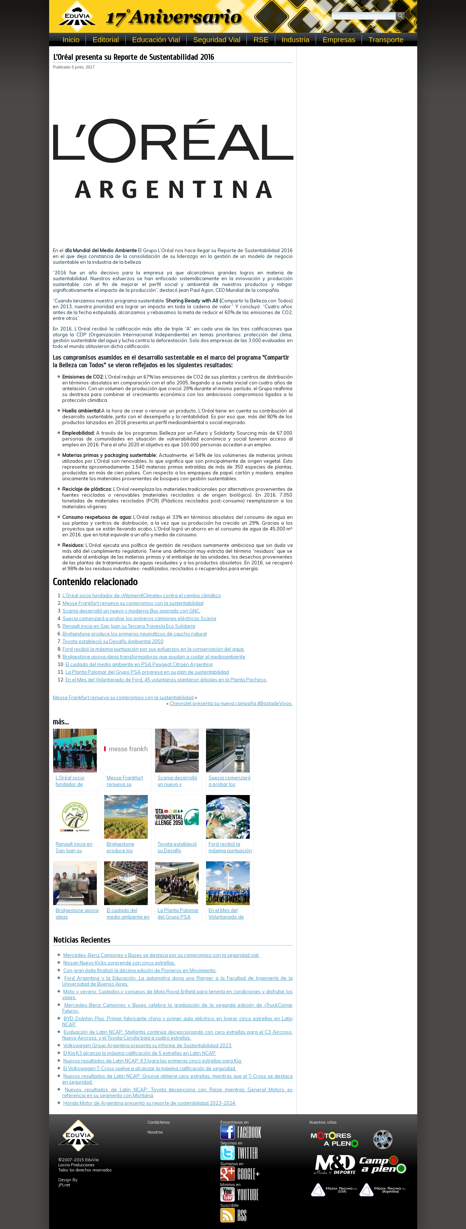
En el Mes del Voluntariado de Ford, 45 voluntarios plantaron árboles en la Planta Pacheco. (166, 679)
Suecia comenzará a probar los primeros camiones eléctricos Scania (139, 618)
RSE (260, 40)
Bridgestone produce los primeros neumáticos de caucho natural (135, 634)
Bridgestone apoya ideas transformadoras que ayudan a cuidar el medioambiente (154, 656)
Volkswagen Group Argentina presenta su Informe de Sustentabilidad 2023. (147, 1045)
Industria (296, 40)
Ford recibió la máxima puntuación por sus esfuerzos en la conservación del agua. (154, 649)
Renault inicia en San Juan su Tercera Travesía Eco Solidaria (129, 626)
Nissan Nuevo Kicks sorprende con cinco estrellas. (119, 963)
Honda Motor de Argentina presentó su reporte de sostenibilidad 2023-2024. (149, 1103)
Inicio (71, 40)
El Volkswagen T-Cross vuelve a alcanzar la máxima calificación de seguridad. (149, 1068)
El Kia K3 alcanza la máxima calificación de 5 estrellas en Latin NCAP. (139, 1053)
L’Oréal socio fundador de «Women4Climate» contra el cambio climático (142, 595)
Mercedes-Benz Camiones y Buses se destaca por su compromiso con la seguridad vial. (161, 955)
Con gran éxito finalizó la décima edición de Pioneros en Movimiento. (140, 970)
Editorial (105, 40)
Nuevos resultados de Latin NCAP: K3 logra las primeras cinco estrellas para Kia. (152, 1061)
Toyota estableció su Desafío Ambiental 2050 (113, 641)
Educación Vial (156, 40)
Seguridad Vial (217, 40)
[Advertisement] (357, 95)
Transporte (385, 40)
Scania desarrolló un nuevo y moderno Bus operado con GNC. (132, 611)
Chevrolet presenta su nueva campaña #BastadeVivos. (231, 703)
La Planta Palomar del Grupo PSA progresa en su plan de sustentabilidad (147, 672)
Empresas (339, 40)
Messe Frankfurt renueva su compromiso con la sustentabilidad (133, 603)
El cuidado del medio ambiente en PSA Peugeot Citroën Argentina (139, 664)
